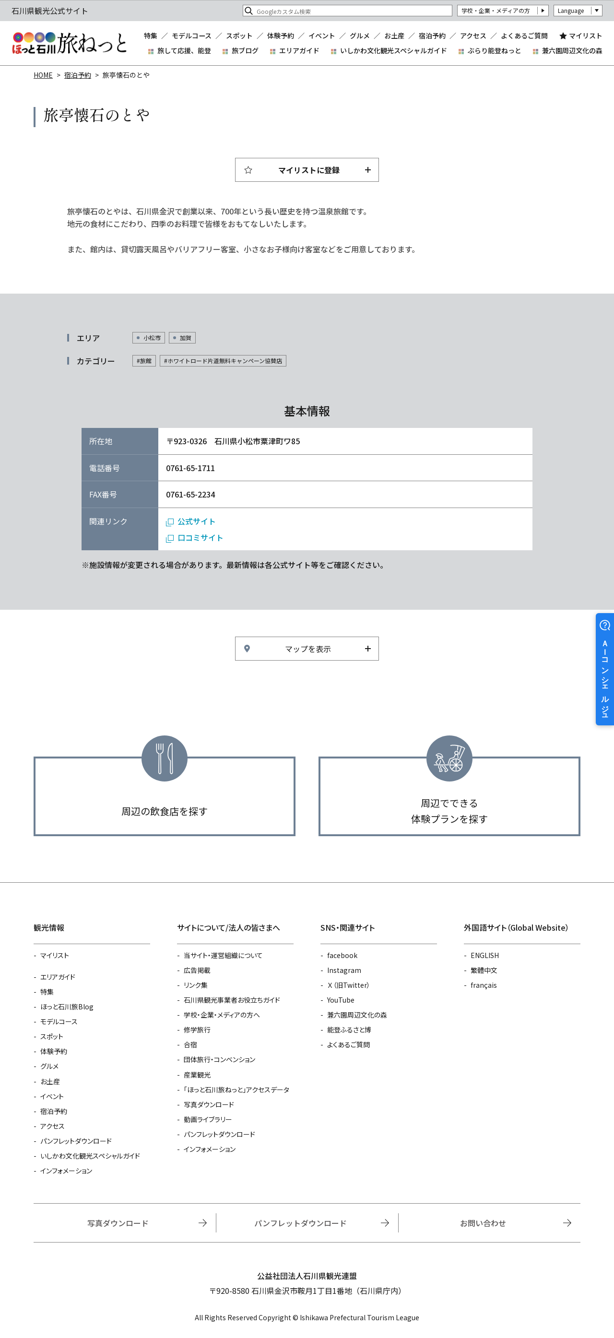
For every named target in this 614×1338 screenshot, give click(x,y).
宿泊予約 (432, 35)
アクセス (473, 35)
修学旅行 (197, 1029)
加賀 (185, 337)
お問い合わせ (483, 1223)
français (484, 985)
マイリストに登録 (309, 170)
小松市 (152, 337)
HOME (43, 75)
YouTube (340, 1000)
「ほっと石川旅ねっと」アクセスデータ (236, 1089)
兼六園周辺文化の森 (572, 50)
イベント (321, 35)
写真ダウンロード (209, 1104)
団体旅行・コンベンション (219, 1059)
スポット (239, 35)
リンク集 (196, 985)
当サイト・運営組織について (223, 955)
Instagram (344, 970)
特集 (150, 35)
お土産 (394, 35)
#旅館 (144, 360)
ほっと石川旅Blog (67, 1006)
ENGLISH (485, 955)
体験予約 (280, 35)
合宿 (190, 1044)
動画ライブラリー (208, 1119)
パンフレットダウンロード (76, 1141)
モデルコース (192, 35)
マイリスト (585, 35)
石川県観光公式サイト (69, 43)
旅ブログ (245, 50)
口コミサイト (200, 537)
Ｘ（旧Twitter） (348, 985)
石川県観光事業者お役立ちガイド (232, 1000)
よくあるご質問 (524, 35)
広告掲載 (197, 970)
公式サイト (196, 521)
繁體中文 (484, 970)
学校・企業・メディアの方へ (222, 1014)
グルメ (360, 35)
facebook (342, 955)
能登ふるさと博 (349, 1029)
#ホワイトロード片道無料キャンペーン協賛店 (223, 360)
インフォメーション (66, 1170)
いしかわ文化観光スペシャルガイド (393, 50)
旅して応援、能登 (184, 50)
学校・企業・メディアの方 (495, 10)
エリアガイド (299, 50)
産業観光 (197, 1074)
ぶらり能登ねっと (494, 50)
